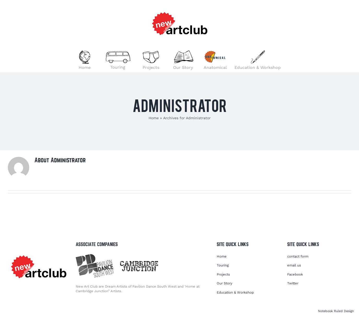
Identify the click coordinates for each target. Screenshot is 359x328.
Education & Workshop (235, 292)
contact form (297, 256)
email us (294, 265)
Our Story (224, 283)
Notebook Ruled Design (336, 311)
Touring (223, 265)
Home (154, 118)
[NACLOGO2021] (38, 253)
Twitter (292, 283)
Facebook (295, 274)
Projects (223, 274)
